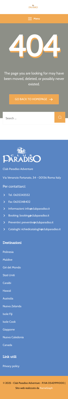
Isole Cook (9, 321)
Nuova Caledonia (13, 337)
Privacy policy (11, 366)
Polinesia (8, 252)
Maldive (7, 259)
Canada (7, 345)
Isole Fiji (7, 314)
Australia (8, 298)
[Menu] (30, 18)
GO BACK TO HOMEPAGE (31, 99)
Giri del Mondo (12, 267)
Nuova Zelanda (12, 306)
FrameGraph (46, 388)
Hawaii (7, 290)
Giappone (9, 329)
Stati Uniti (9, 275)
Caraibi (7, 283)
